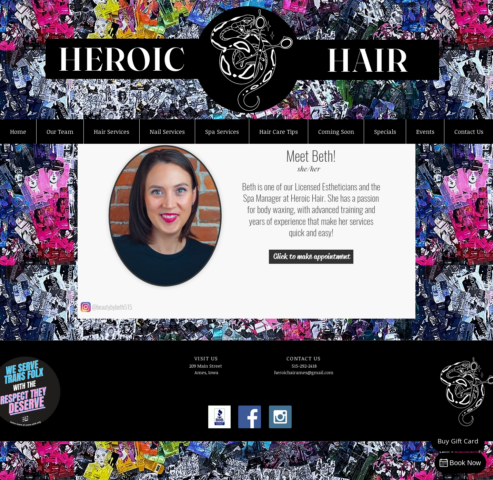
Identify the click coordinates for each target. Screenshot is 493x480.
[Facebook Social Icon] (249, 417)
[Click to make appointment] (311, 257)
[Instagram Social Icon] (280, 417)
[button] (59, 131)
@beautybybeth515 (112, 306)
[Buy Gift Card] (458, 441)
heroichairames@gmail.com (303, 372)
